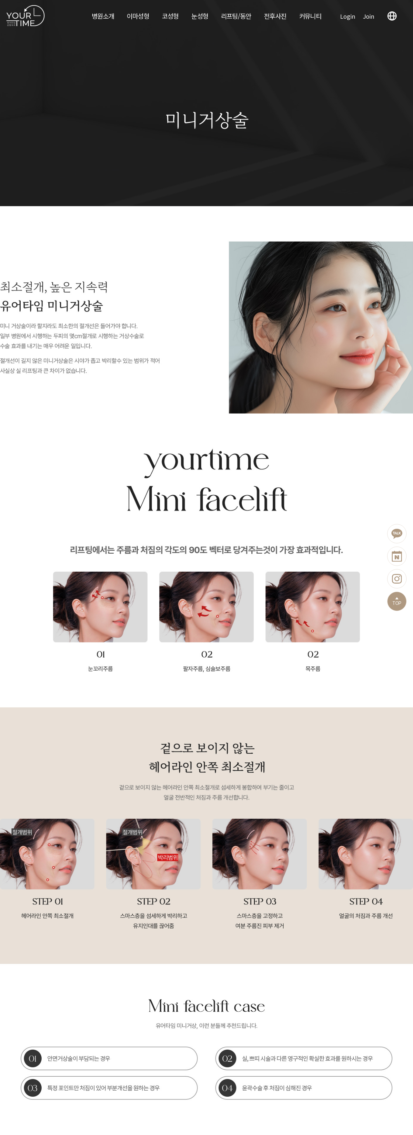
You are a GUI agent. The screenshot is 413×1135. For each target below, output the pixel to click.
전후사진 (275, 16)
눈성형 (199, 16)
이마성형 (138, 16)
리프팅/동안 (236, 16)
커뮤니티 (310, 16)
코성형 (170, 16)
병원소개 (103, 16)
